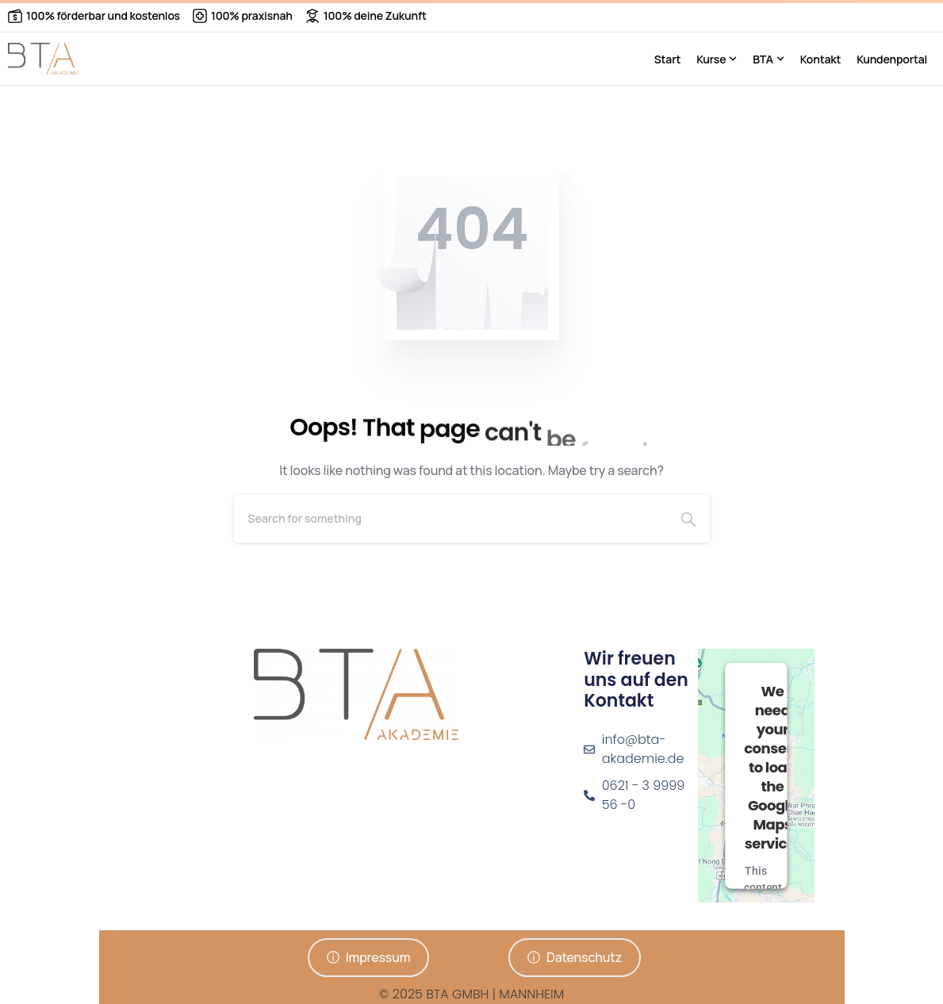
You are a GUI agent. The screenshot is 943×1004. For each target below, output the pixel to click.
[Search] (450, 518)
